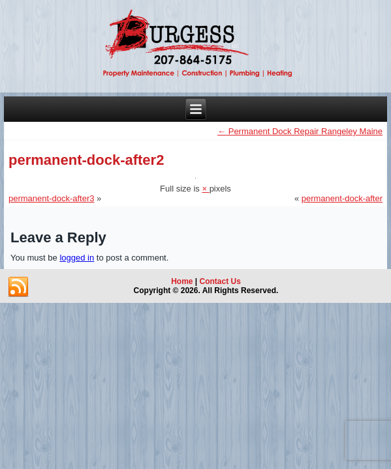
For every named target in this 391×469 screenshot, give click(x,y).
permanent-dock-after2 (86, 160)
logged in (76, 258)
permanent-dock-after (342, 198)
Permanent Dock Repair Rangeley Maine (300, 131)
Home (182, 281)
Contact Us (220, 281)
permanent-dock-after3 (51, 198)
